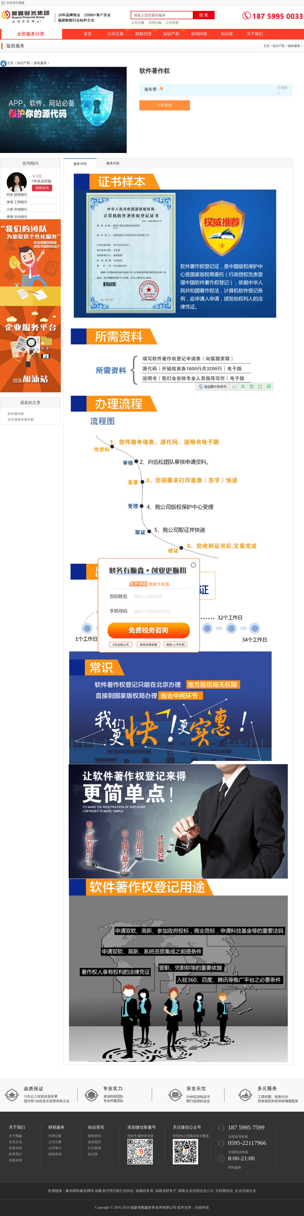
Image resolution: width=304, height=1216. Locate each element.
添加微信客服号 (141, 1127)
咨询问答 (199, 34)
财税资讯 (94, 1136)
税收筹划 (55, 1154)
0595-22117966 (247, 1143)
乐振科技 (202, 1207)
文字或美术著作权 (21, 419)
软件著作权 (16, 414)
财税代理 (143, 34)
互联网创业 (224, 1191)
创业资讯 (96, 1127)
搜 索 (203, 15)
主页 (266, 46)
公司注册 (137, 23)
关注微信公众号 (187, 1127)
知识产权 (171, 34)
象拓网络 (73, 1191)
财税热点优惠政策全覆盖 (191, 1136)
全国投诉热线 (238, 1152)
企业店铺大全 (245, 1191)
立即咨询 (165, 105)
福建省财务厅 (165, 1191)
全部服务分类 (30, 33)
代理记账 (155, 23)
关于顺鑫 (15, 1136)
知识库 (227, 34)
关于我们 (255, 34)
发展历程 (15, 1148)
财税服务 (56, 1127)
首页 (88, 34)
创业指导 (94, 1142)
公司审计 (55, 1148)
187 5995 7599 (246, 1127)
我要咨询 (42, 188)
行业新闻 (94, 1148)
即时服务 (234, 1167)
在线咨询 (15, 1160)
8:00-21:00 (241, 1158)
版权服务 (294, 46)
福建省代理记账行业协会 (114, 1191)
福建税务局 (144, 1191)
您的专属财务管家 (140, 1136)
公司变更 (172, 23)
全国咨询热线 (238, 1136)
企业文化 (15, 1142)
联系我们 (15, 1154)
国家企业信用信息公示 (196, 1191)
